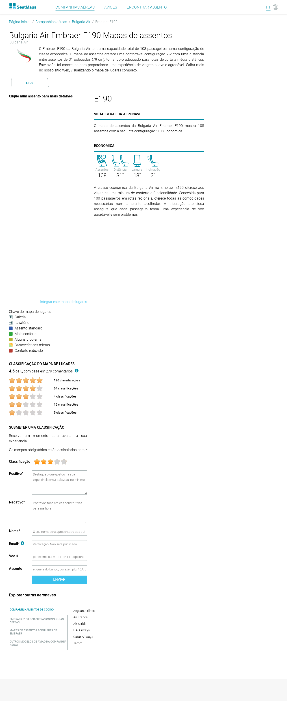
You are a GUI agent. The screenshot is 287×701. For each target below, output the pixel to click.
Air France (80, 617)
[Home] (22, 6)
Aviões (110, 7)
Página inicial (19, 22)
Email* (16, 544)
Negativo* (17, 502)
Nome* (14, 531)
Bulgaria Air (81, 22)
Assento (15, 568)
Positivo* (16, 473)
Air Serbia (80, 624)
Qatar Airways (83, 637)
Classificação (19, 461)
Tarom (77, 643)
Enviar (59, 579)
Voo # (13, 556)
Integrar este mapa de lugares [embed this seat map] (63, 302)
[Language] (272, 7)
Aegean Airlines (84, 611)
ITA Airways (81, 630)
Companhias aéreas (51, 22)
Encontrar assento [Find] (147, 7)
